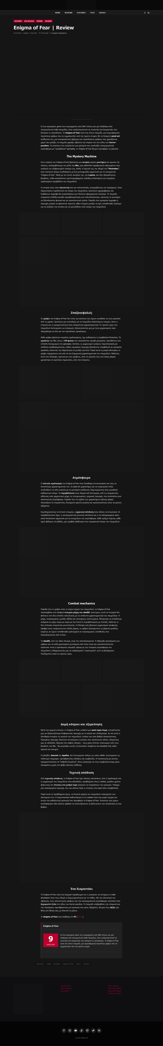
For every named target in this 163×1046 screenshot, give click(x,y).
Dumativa (57, 964)
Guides (102, 13)
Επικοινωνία (66, 986)
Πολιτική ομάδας (114, 988)
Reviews (68, 13)
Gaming (42, 21)
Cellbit (49, 964)
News (57, 13)
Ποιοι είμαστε (66, 988)
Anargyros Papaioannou (59, 33)
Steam (80, 917)
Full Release (30, 21)
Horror (78, 964)
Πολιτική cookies (114, 993)
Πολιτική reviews (114, 991)
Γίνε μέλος (65, 991)
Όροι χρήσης (113, 986)
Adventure (40, 964)
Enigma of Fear (68, 964)
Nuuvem (86, 964)
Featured (81, 13)
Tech (92, 13)
